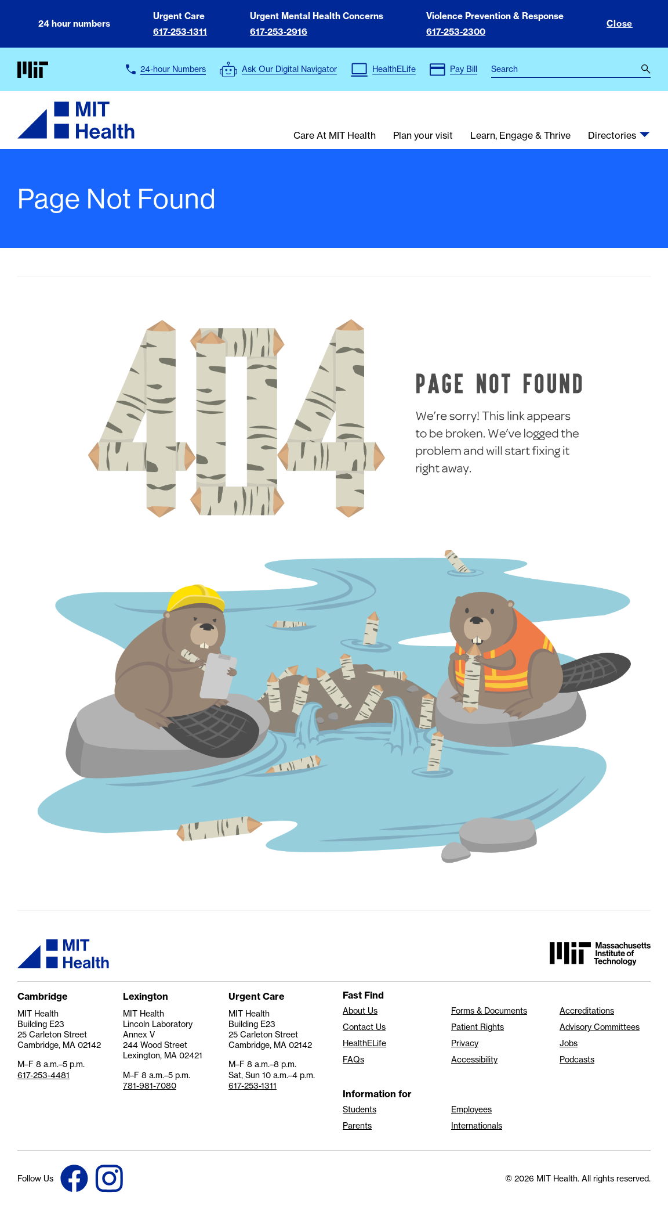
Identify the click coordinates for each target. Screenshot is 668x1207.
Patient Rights (477, 1027)
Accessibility (474, 1059)
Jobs (569, 1043)
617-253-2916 (278, 31)
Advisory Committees (600, 1027)
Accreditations (587, 1011)
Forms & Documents (489, 1011)
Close (620, 23)
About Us (360, 1011)
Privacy (464, 1043)
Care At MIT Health (334, 136)
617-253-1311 (180, 31)
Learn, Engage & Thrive (520, 136)
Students (359, 1109)
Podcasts (577, 1059)
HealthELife (364, 1043)
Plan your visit (423, 136)
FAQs (353, 1059)
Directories (612, 136)
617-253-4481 (43, 1075)
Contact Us (364, 1027)
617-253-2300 (455, 31)
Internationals (476, 1126)
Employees (471, 1109)
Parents (357, 1126)
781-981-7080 (149, 1085)
